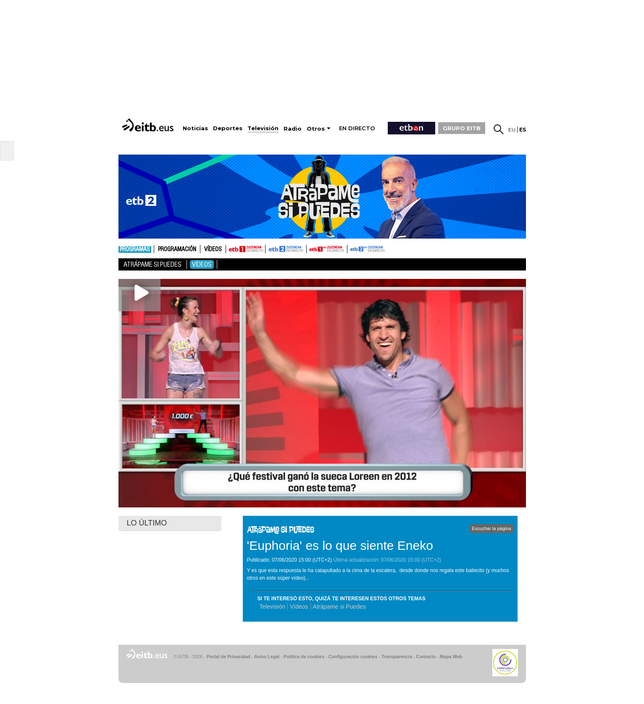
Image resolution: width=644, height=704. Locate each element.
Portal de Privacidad (228, 656)
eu (511, 129)
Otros (316, 129)
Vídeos (213, 249)
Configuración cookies (353, 656)
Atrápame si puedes (152, 264)
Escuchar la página (491, 528)
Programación (177, 249)
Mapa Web (451, 656)
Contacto (426, 656)
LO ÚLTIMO (147, 523)
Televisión (272, 606)
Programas (135, 249)
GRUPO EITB (462, 128)
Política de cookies (304, 656)
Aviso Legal (266, 656)
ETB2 (286, 249)
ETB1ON (310, 248)
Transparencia (396, 656)
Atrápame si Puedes (339, 606)
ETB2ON (351, 248)
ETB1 (246, 249)
